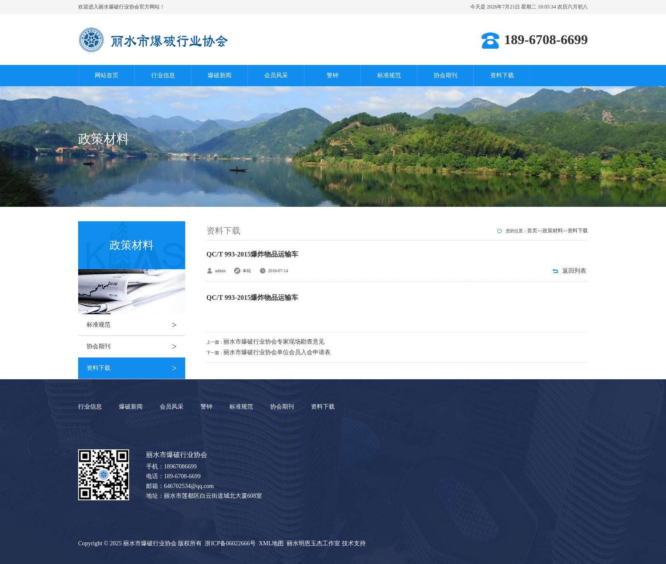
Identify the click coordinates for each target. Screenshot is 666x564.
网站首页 (107, 75)
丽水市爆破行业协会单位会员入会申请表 (276, 352)
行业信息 (163, 75)
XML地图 (271, 543)
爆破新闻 (219, 75)
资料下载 (502, 75)
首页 (532, 231)
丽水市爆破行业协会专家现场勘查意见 (274, 341)
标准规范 (389, 75)
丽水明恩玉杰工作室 (313, 543)
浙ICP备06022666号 (230, 543)
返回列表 (574, 271)
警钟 (333, 75)
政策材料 (552, 231)
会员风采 (276, 75)
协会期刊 (445, 75)
